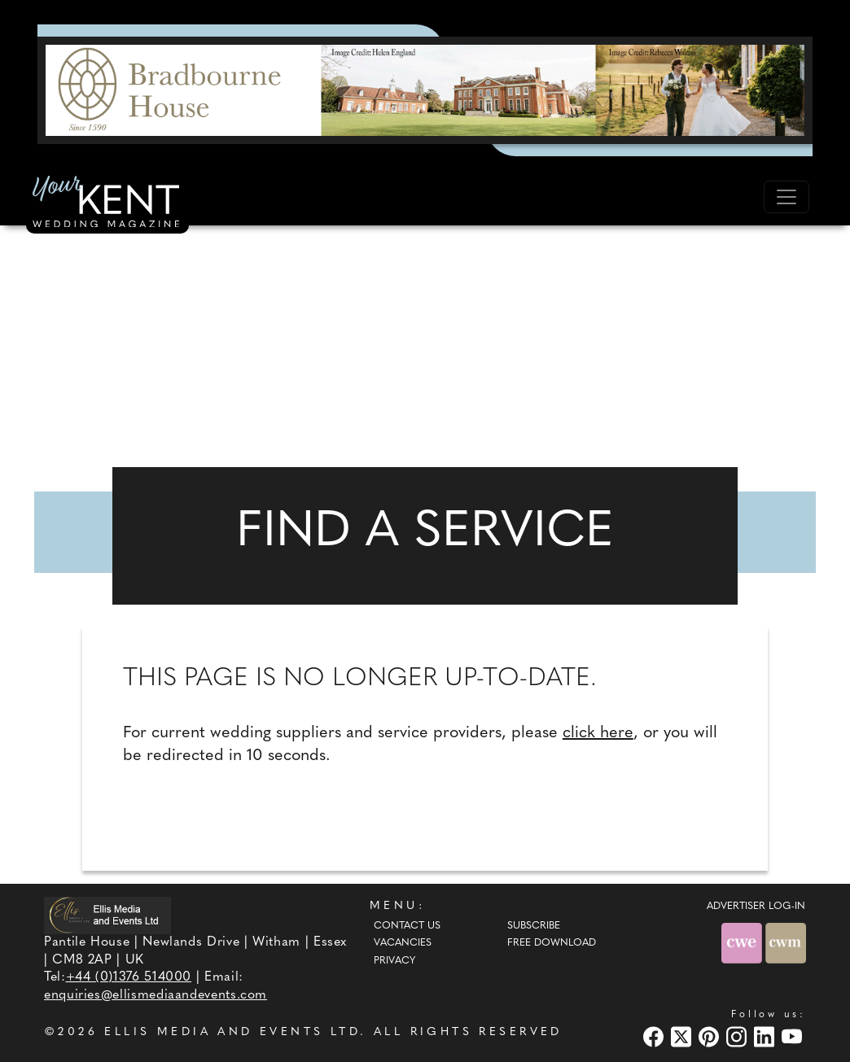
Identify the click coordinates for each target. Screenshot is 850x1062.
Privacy (394, 961)
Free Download (551, 943)
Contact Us (407, 926)
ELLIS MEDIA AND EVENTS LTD (232, 1032)
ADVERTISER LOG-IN (756, 906)
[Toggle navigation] (786, 197)
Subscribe (533, 926)
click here (598, 733)
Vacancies (403, 943)
